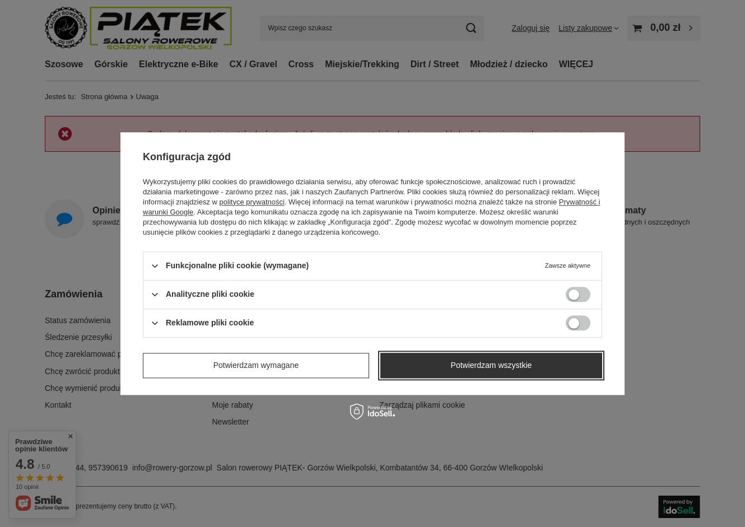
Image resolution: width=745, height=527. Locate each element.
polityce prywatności (252, 202)
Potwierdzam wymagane (256, 365)
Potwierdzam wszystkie (491, 365)
